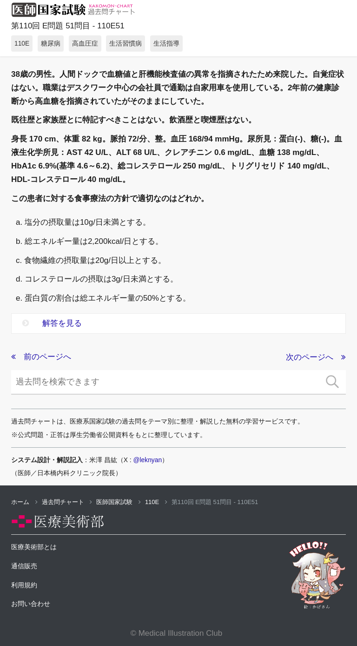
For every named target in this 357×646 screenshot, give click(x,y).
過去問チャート (67, 501)
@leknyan (147, 460)
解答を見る (52, 323)
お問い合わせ (30, 603)
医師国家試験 (118, 501)
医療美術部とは (34, 547)
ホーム (24, 501)
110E (156, 501)
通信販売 (24, 566)
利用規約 (24, 585)
